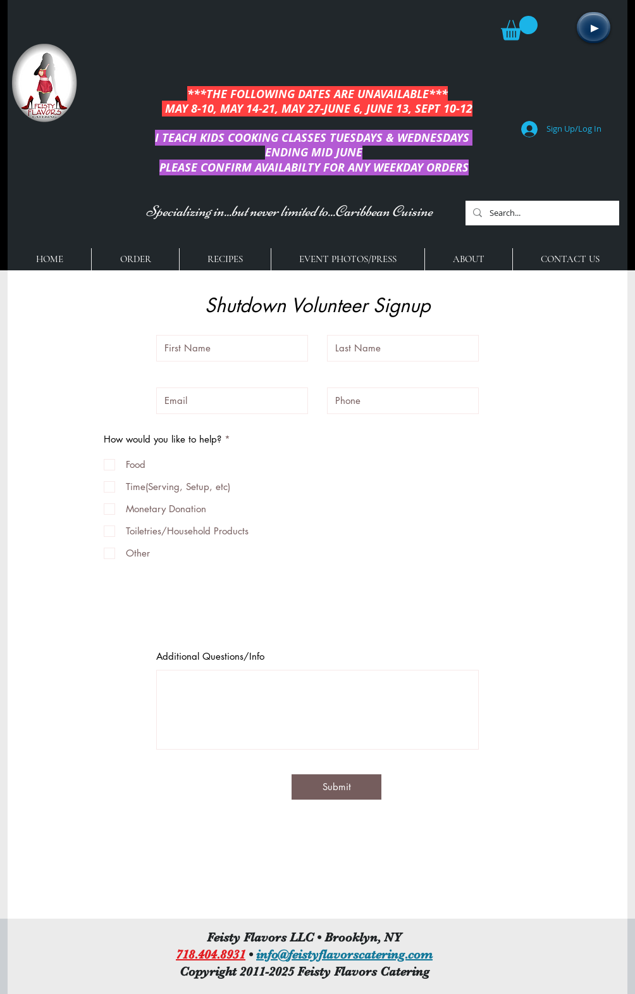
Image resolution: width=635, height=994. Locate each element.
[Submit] (336, 787)
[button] (519, 28)
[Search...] (541, 213)
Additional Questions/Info (210, 656)
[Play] (593, 27)
